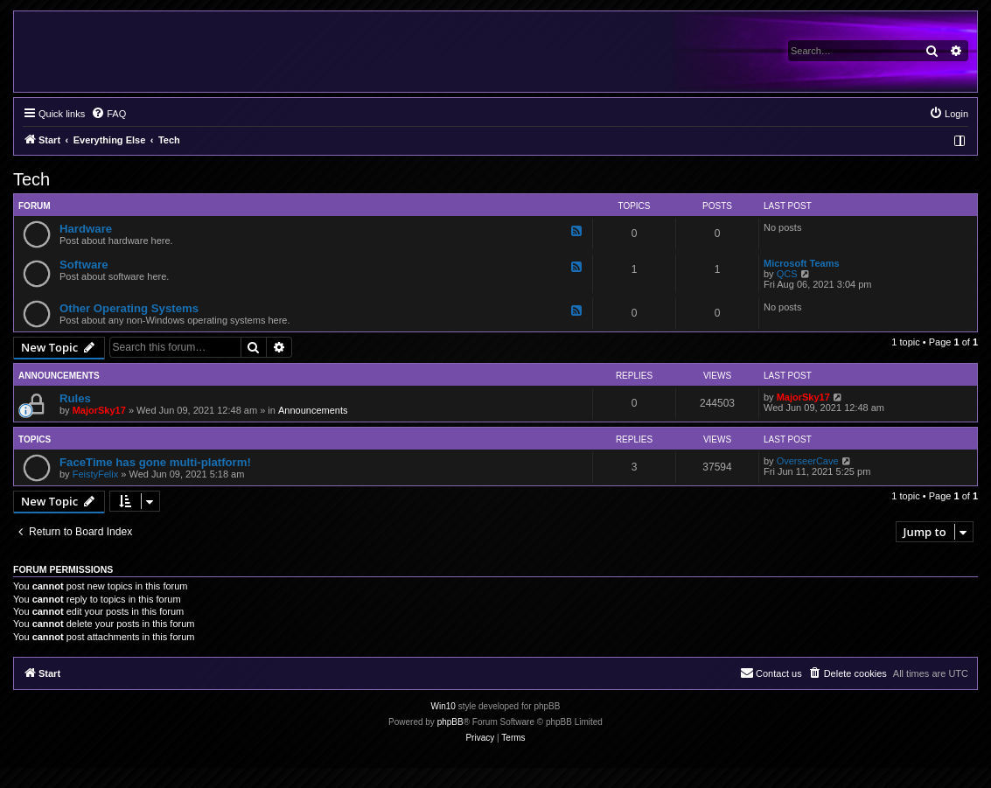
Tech (31, 179)
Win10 (443, 706)
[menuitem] (108, 113)
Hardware (85, 228)
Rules (75, 398)
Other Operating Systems (129, 308)
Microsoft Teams (802, 263)
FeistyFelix (96, 474)
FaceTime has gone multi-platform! (155, 462)
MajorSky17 (99, 410)
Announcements (313, 410)
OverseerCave (808, 461)
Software (83, 264)
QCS (787, 273)
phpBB (450, 722)
